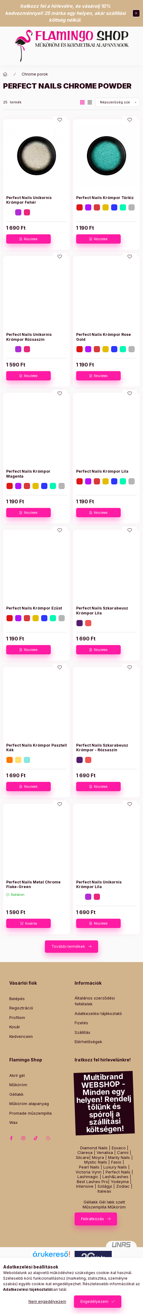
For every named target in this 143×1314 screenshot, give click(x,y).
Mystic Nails (95, 1162)
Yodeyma (120, 1181)
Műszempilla (94, 1207)
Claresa (85, 1152)
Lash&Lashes (115, 1176)
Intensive (84, 1186)
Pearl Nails (89, 1167)
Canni (122, 1152)
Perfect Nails (118, 1172)
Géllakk (16, 1094)
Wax (13, 1122)
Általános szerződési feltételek (95, 1001)
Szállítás (82, 1032)
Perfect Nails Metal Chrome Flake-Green (33, 884)
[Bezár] (136, 13)
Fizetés (81, 1022)
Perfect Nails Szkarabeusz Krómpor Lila (102, 610)
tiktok (36, 1138)
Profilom (17, 1017)
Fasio (116, 1162)
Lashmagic (87, 1176)
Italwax (104, 1191)
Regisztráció (21, 1007)
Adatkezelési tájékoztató (98, 1013)
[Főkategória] (5, 74)
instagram (23, 1138)
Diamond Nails (94, 1148)
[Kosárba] (28, 923)
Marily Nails (119, 1157)
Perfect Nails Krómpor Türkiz (105, 197)
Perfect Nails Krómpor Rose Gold (103, 337)
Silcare (82, 1157)
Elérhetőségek (88, 1041)
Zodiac (123, 1186)
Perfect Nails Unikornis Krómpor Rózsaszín (29, 337)
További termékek (68, 946)
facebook (11, 1138)
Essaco (119, 1148)
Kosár (14, 1026)
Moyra (98, 1157)
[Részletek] (28, 239)
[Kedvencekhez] (60, 120)
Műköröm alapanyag (29, 1103)
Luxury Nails (115, 1167)
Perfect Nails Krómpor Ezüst (34, 608)
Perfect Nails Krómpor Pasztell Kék (36, 747)
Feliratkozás (92, 1218)
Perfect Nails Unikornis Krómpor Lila (99, 884)
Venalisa (105, 1152)
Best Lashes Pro (92, 1181)
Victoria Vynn (89, 1172)
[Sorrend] (117, 102)
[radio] (90, 102)
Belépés (17, 998)
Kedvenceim (21, 1036)
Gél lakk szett (112, 1202)
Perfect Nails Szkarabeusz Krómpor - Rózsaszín (102, 747)
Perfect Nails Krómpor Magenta (28, 474)
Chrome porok (35, 74)
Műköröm (18, 1084)
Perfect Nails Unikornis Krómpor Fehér (29, 200)
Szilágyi (105, 1186)
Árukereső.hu (51, 1261)
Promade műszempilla (30, 1113)
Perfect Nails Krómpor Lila (102, 471)
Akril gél (17, 1075)
